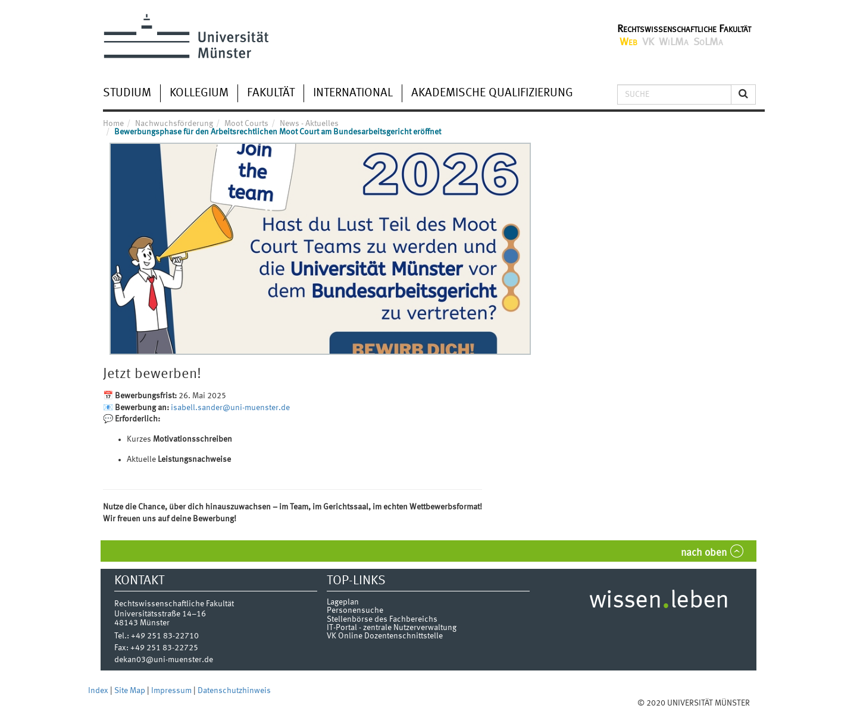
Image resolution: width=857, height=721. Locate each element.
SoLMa (708, 42)
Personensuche (355, 610)
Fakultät (271, 93)
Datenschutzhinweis (234, 691)
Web (628, 42)
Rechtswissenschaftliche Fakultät (684, 29)
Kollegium (199, 93)
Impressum (172, 691)
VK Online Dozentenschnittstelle (385, 636)
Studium (127, 93)
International (353, 93)
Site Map (130, 691)
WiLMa (673, 42)
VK (648, 42)
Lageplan (343, 602)
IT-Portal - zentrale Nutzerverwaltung (391, 628)
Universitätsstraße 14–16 (160, 614)
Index (99, 691)
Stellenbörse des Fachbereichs (382, 619)
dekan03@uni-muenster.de (163, 660)
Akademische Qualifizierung (492, 93)
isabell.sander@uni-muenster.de (230, 408)
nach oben (704, 553)
